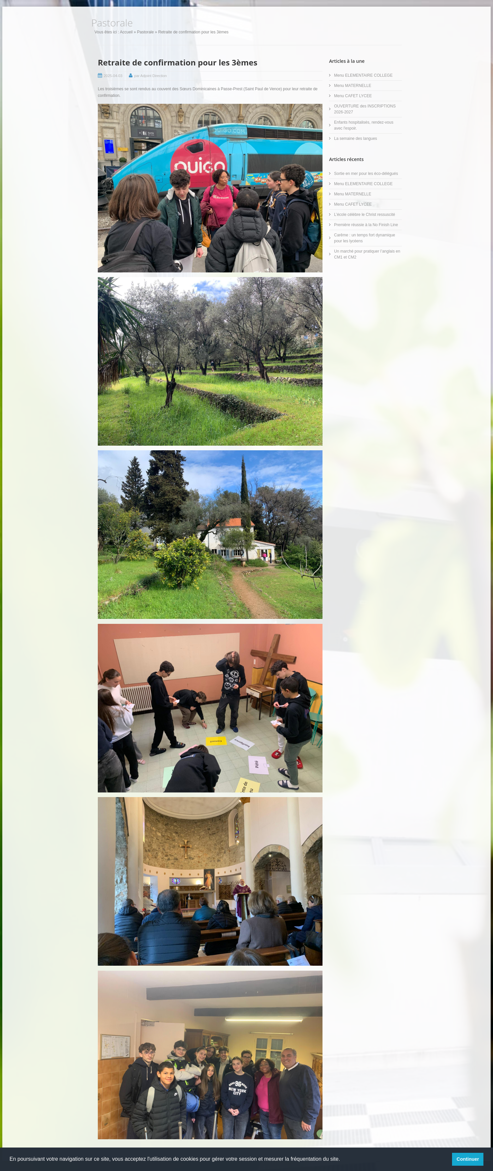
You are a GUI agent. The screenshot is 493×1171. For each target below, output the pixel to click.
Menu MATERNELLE (352, 85)
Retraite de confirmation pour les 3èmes (177, 62)
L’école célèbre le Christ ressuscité (364, 214)
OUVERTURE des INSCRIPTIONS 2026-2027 (365, 109)
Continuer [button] (468, 1159)
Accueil (126, 32)
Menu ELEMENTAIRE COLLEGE (363, 75)
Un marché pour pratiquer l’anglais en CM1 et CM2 (367, 254)
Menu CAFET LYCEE (353, 96)
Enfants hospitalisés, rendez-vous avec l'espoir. (363, 125)
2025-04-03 (113, 76)
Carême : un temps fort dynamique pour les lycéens (364, 238)
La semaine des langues (355, 138)
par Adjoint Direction (150, 76)
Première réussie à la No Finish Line (366, 224)
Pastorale (145, 32)
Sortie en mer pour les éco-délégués (366, 173)
